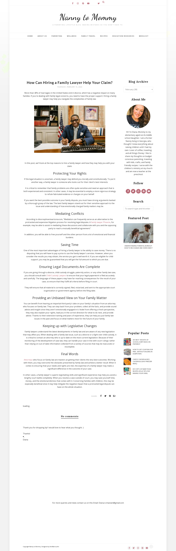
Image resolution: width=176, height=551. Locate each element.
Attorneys (28, 359)
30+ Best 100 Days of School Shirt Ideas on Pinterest (141, 342)
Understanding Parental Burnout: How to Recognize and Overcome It (138, 247)
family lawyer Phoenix (100, 222)
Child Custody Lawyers (56, 275)
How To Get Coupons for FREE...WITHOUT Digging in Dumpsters (143, 351)
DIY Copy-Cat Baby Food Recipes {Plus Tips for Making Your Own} (142, 371)
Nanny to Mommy (88, 17)
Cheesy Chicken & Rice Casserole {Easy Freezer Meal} (142, 361)
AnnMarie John (54, 546)
